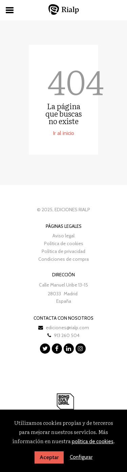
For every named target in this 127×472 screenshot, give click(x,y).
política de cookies (92, 441)
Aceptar (49, 457)
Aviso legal (63, 236)
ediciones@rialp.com (67, 327)
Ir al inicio (63, 133)
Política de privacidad (63, 251)
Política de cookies (63, 243)
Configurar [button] (81, 457)
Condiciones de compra (63, 259)
